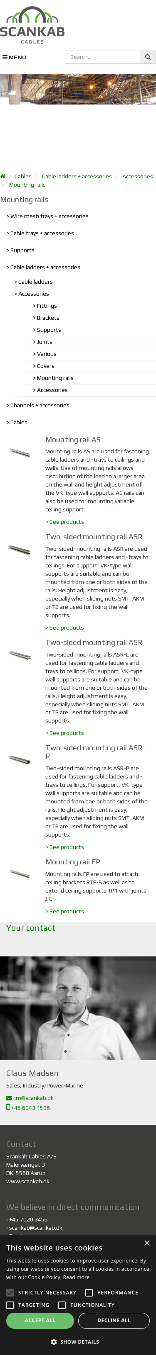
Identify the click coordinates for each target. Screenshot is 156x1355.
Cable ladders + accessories (77, 176)
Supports (22, 250)
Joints (44, 341)
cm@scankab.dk (30, 1098)
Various (47, 353)
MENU (14, 57)
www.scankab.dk (28, 1181)
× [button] (147, 1244)
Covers (45, 365)
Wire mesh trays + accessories (49, 216)
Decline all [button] (114, 1320)
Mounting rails (27, 184)
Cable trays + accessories (42, 233)
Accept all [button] (40, 1320)
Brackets (48, 317)
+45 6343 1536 (28, 1107)
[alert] (78, 1295)
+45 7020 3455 (28, 1219)
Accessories (137, 176)
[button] (78, 1341)
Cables (23, 176)
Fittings (47, 305)
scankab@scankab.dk (35, 1227)
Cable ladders (35, 281)
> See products (64, 521)
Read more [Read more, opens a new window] (76, 1277)
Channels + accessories (39, 405)
